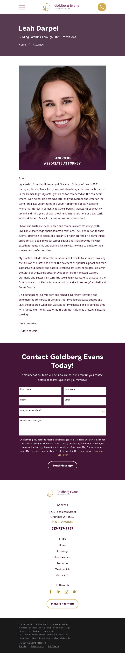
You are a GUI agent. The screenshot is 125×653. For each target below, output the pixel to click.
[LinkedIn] (58, 591)
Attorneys (62, 551)
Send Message (62, 465)
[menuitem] (23, 646)
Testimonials (62, 569)
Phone (23, 399)
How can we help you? (31, 420)
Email (67, 399)
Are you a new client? (31, 410)
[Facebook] (50, 591)
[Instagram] (66, 591)
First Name (25, 389)
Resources (62, 563)
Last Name (70, 389)
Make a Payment (62, 603)
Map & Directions (62, 521)
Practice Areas (62, 557)
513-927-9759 (62, 528)
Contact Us (62, 575)
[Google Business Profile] (74, 591)
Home (62, 545)
